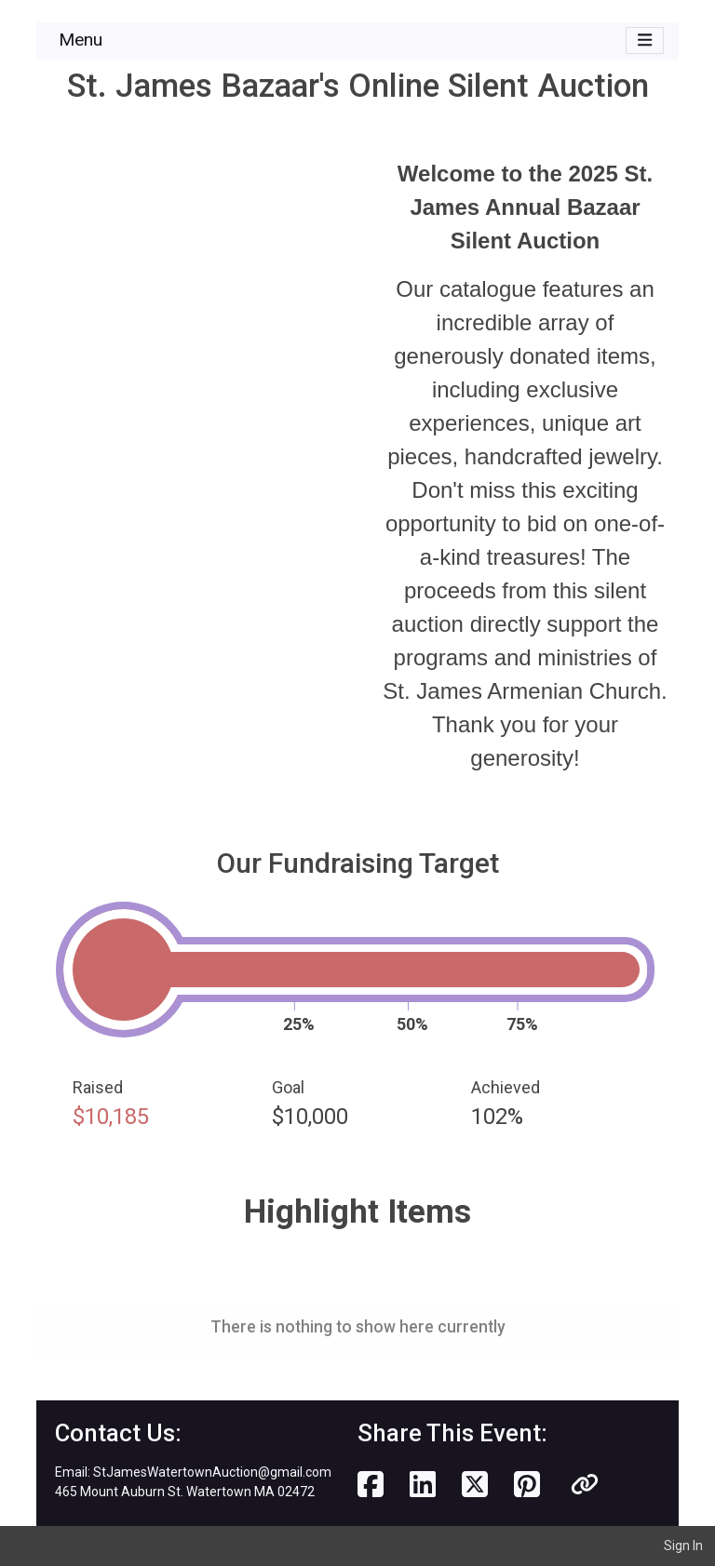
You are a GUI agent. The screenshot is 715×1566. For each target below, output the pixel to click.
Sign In (683, 1545)
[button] (584, 1485)
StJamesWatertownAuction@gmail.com (212, 1472)
